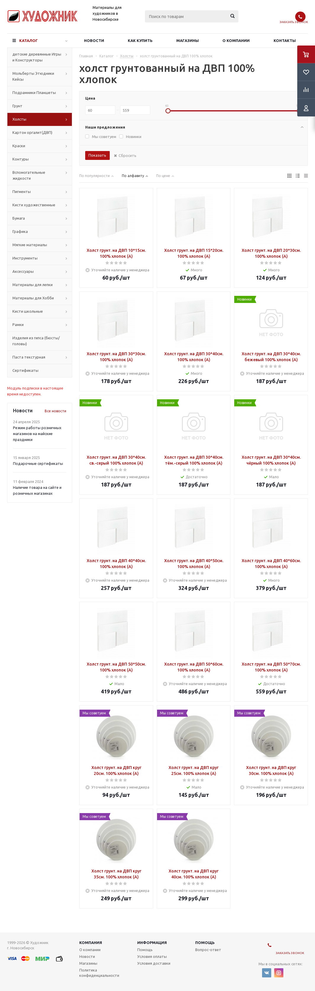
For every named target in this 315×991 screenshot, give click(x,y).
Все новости (55, 411)
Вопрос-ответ (208, 950)
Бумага (18, 218)
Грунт (17, 106)
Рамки (18, 324)
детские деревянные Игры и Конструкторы (36, 57)
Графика (20, 231)
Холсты (19, 119)
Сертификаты (25, 370)
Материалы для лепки (32, 285)
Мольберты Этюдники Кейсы (33, 76)
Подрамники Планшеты (34, 92)
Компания (90, 942)
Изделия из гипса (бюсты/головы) (36, 341)
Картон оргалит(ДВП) (32, 132)
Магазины (187, 40)
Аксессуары (23, 271)
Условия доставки (153, 963)
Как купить (140, 40)
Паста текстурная (28, 357)
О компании (236, 40)
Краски (18, 146)
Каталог (28, 40)
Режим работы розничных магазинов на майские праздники (37, 434)
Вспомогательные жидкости (28, 175)
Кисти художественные (33, 205)
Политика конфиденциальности (99, 972)
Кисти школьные (27, 311)
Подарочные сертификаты (38, 463)
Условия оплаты (152, 956)
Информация (152, 942)
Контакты (285, 40)
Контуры (20, 159)
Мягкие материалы (29, 245)
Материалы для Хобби (33, 298)
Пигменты (21, 191)
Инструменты (25, 258)
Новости (94, 40)
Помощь (205, 942)
